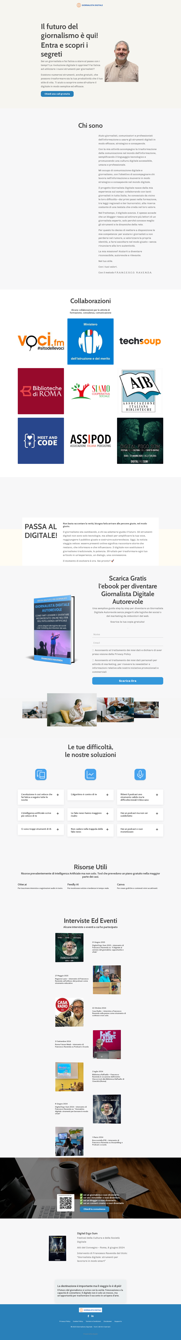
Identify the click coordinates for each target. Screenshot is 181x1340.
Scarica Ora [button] (127, 681)
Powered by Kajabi (90, 1334)
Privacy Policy (64, 1321)
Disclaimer (108, 1321)
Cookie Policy (78, 1321)
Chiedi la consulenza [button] (95, 1209)
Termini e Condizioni (93, 1321)
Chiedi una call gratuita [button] (57, 94)
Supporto (118, 1321)
